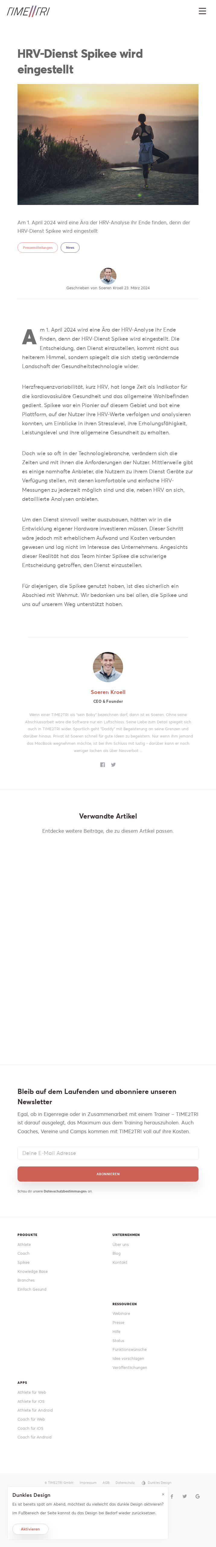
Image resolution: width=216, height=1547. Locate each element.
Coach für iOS (30, 1428)
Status (118, 1340)
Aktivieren (30, 1529)
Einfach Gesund (31, 1289)
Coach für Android (34, 1437)
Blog (117, 1253)
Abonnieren (108, 1174)
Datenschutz (125, 1483)
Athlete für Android (35, 1410)
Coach (23, 1253)
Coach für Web (31, 1419)
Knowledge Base (32, 1271)
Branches (26, 1280)
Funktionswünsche (130, 1349)
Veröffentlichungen (130, 1367)
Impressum (88, 1483)
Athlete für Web (31, 1392)
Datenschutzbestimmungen (65, 1191)
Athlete (24, 1244)
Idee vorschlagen (128, 1358)
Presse (118, 1322)
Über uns (121, 1244)
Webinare (121, 1313)
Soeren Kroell (108, 692)
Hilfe (116, 1331)
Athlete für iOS (31, 1401)
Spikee (23, 1262)
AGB (106, 1483)
